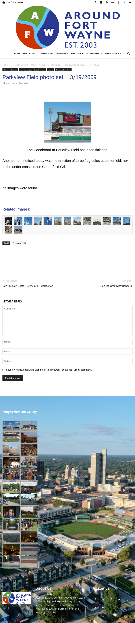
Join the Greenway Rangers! (116, 286)
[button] (128, 53)
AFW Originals (30, 53)
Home (17, 53)
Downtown (62, 53)
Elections (77, 53)
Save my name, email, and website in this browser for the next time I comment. (49, 369)
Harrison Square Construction (45, 64)
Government (94, 53)
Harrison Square (20, 64)
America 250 (47, 53)
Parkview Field (19, 243)
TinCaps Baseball (63, 70)
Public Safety (113, 53)
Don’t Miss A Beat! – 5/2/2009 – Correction (27, 286)
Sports (50, 70)
